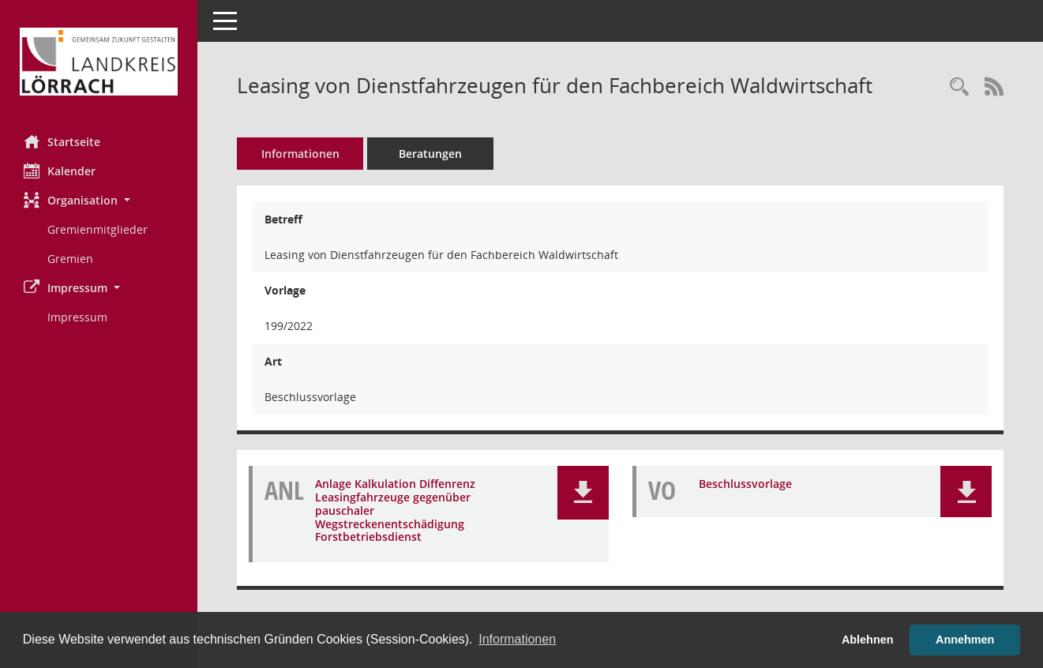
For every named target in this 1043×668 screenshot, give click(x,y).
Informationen (300, 153)
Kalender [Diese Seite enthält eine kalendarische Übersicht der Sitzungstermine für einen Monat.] (60, 170)
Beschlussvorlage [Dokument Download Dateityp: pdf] (745, 484)
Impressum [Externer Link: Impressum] (77, 317)
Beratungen (430, 153)
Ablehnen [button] (868, 639)
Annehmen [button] (965, 639)
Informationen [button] (517, 639)
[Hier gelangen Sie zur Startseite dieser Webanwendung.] (98, 62)
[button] (98, 200)
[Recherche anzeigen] (959, 87)
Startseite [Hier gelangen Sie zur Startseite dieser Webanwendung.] (62, 141)
